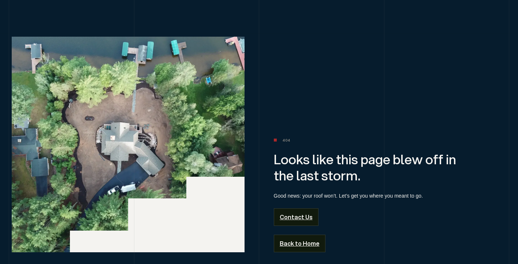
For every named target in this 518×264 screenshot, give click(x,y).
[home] (259, 18)
